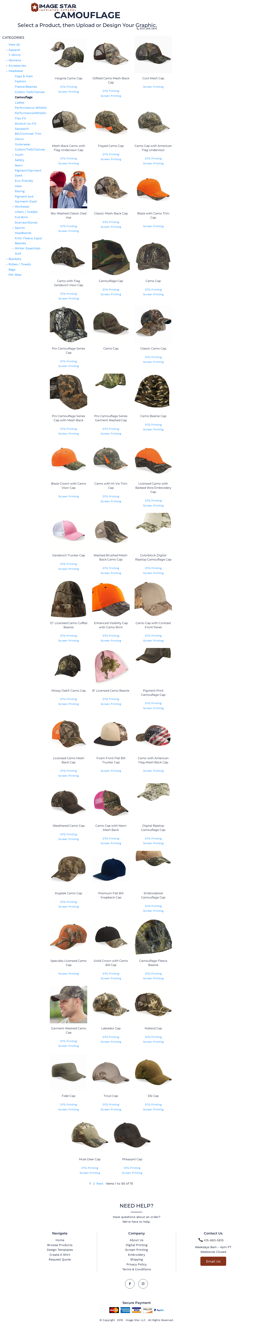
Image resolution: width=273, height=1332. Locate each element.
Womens (15, 60)
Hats (18, 186)
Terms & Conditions (136, 1269)
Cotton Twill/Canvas (30, 92)
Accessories (17, 65)
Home (60, 1240)
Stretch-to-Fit (25, 123)
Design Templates (60, 1250)
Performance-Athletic (31, 107)
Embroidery (136, 1254)
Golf (18, 253)
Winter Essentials (27, 248)
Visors (19, 139)
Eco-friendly (24, 181)
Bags (12, 269)
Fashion (20, 81)
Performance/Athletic (30, 113)
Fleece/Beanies (26, 86)
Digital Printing (136, 1245)
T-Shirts (14, 55)
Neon (19, 165)
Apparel (14, 50)
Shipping (136, 1259)
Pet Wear (15, 274)
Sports (20, 228)
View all (14, 44)
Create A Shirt (59, 1254)
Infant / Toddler (26, 212)
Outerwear (23, 144)
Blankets (15, 259)
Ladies (19, 102)
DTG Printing (68, 86)
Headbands (23, 233)
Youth (19, 155)
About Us (136, 1240)
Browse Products (59, 1245)
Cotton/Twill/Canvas (30, 149)
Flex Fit (20, 118)
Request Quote (60, 1259)
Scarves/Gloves (26, 222)
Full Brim (21, 217)
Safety (19, 160)
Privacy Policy (136, 1264)
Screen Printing (68, 91)
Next (99, 1183)
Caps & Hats (24, 76)
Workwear (22, 206)
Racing (20, 191)
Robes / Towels (20, 264)
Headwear (16, 71)
